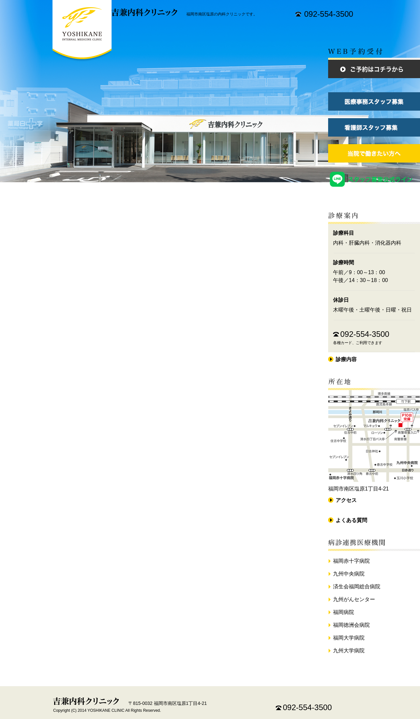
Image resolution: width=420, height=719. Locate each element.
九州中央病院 (349, 574)
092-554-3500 (328, 14)
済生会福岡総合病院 (356, 586)
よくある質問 (351, 520)
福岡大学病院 (349, 638)
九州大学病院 (349, 650)
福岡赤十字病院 (351, 561)
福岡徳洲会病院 (351, 625)
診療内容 (346, 359)
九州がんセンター (354, 599)
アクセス (346, 500)
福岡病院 (343, 612)
